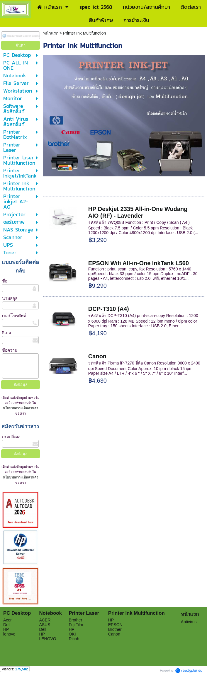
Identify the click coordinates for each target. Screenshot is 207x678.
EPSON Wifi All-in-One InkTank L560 (138, 263)
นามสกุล (10, 298)
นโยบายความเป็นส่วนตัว (20, 408)
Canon (97, 356)
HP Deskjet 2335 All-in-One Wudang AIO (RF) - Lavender (138, 212)
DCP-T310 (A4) (108, 309)
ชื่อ (4, 281)
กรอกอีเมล (11, 436)
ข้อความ (9, 350)
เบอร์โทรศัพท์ (14, 315)
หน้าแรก (51, 33)
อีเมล (6, 333)
